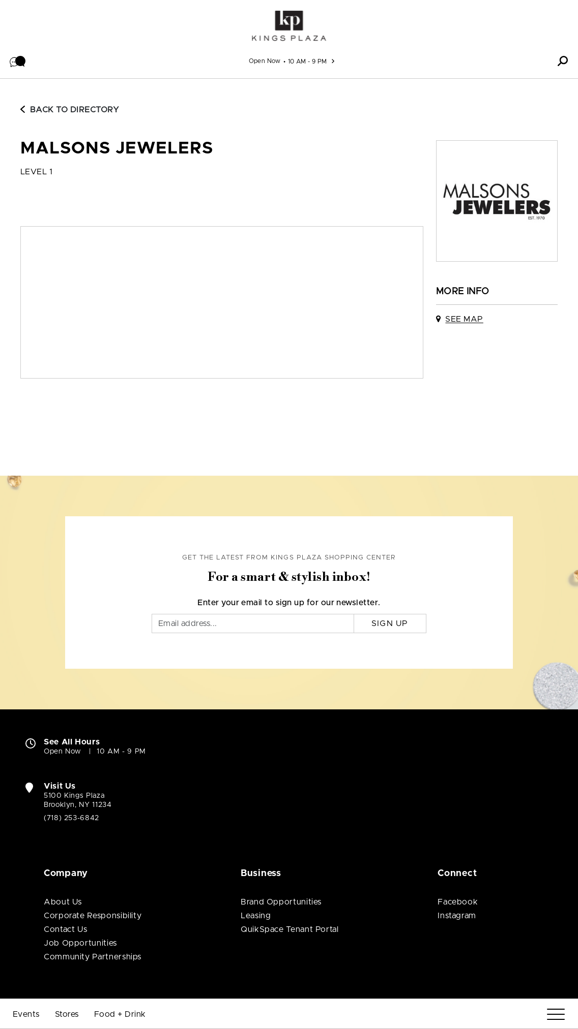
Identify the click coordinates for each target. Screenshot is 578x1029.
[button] (17, 61)
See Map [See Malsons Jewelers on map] (464, 319)
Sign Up (390, 623)
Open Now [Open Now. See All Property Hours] (62, 751)
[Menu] (556, 1014)
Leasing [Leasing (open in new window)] (256, 916)
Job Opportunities (80, 943)
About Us (63, 902)
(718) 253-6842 (71, 818)
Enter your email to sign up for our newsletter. (289, 603)
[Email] (253, 623)
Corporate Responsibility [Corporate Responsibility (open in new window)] (92, 916)
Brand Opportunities (281, 902)
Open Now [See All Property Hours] (265, 61)
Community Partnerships (92, 957)
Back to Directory (69, 110)
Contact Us (65, 929)
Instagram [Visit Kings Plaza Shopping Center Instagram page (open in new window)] (457, 916)
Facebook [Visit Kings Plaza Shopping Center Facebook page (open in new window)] (458, 902)
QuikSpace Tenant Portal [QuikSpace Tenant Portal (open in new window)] (290, 929)
